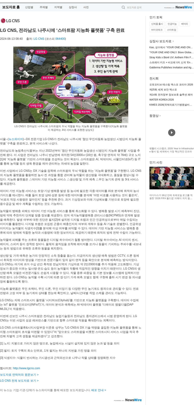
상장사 (73, 7)
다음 (191, 179)
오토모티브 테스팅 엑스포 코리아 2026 (171, 84)
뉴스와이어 (16, 139)
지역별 (58, 7)
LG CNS (39, 38)
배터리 (184, 23)
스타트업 (171, 29)
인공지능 (172, 23)
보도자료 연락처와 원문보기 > (19, 374)
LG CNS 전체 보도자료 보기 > (19, 380)
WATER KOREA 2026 (161, 99)
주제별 (44, 7)
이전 (152, 179)
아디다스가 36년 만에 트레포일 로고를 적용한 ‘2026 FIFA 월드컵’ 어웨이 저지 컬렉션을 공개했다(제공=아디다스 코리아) (171, 198)
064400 (60, 38)
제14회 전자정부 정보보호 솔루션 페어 (171, 94)
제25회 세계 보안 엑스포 (163, 89)
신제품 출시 (157, 23)
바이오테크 (157, 29)
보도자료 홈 (11, 7)
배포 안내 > (98, 390)
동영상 (154, 115)
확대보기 (125, 120)
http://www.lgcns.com (26, 368)
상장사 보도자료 (160, 41)
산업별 (29, 7)
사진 (86, 7)
